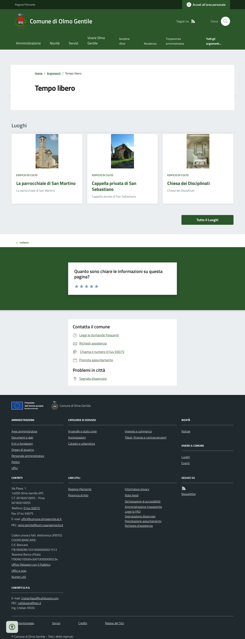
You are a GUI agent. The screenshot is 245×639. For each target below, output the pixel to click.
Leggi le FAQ (133, 511)
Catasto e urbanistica (81, 443)
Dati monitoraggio (22, 623)
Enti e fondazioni (22, 443)
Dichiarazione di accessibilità (142, 501)
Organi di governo (22, 449)
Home (38, 73)
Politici (15, 462)
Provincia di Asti (78, 495)
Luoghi (185, 457)
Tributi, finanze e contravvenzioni (145, 437)
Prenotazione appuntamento (143, 521)
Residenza (150, 43)
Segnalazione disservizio (140, 516)
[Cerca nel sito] (224, 21)
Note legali (132, 495)
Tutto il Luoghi (207, 219)
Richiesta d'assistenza (139, 525)
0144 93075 (32, 508)
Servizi (73, 43)
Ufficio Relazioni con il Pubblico (30, 564)
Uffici (14, 468)
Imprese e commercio (138, 431)
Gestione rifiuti (124, 41)
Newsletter (188, 494)
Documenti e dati (22, 437)
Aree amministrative (24, 431)
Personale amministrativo (27, 456)
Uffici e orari (18, 570)
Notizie (185, 431)
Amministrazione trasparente (143, 506)
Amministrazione (28, 43)
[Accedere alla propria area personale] (206, 4)
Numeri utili (18, 576)
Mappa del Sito (114, 623)
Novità (55, 43)
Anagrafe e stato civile (82, 431)
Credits (82, 623)
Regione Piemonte (25, 4)
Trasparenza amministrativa (175, 41)
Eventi (185, 463)
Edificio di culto (27, 175)
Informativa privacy (137, 489)
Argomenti (54, 73)
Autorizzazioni (77, 437)
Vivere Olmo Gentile (96, 40)
